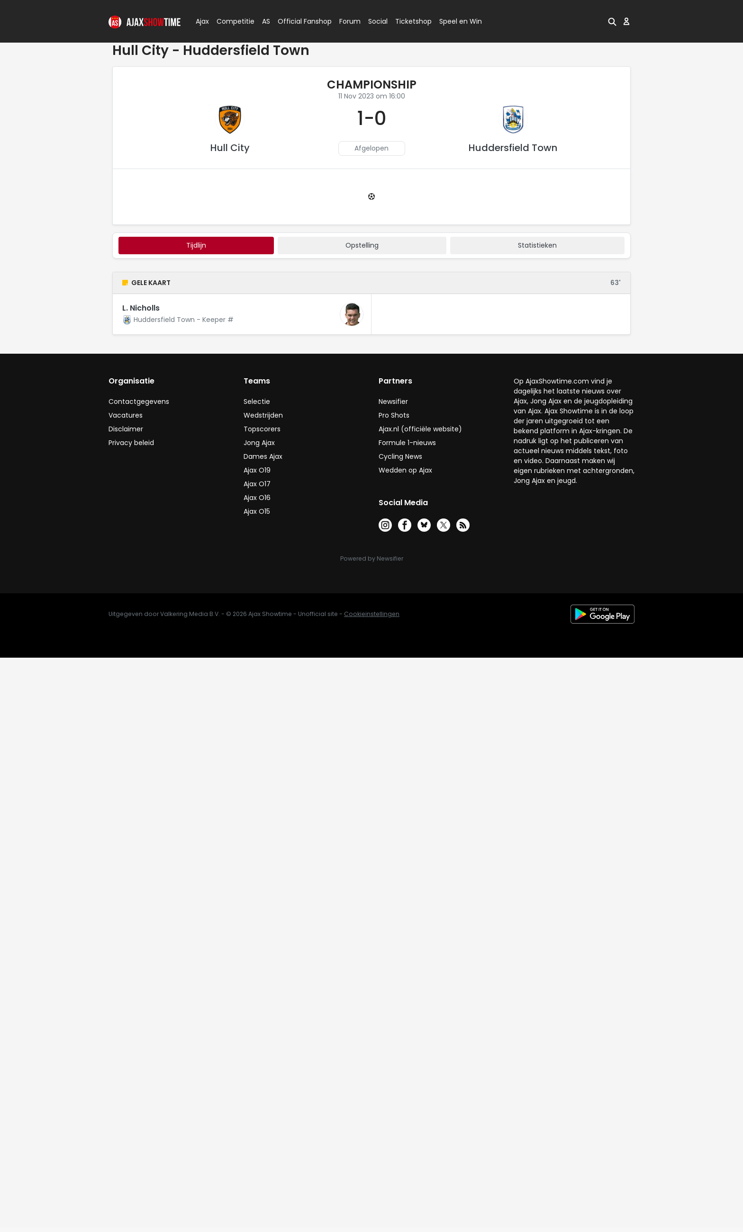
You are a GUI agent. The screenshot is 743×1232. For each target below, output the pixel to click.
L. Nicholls (141, 308)
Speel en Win (460, 21)
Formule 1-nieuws (407, 442)
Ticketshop (413, 21)
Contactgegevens (139, 401)
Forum (350, 21)
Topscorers (262, 429)
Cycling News (400, 456)
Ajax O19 (257, 470)
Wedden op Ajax (405, 470)
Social (376, 21)
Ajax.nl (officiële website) (420, 429)
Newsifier (393, 401)
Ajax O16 (257, 497)
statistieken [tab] (537, 245)
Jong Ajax (259, 442)
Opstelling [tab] (362, 245)
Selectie (257, 401)
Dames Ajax (263, 456)
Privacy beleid (131, 442)
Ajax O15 (257, 511)
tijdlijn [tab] (196, 245)
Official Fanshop (299, 21)
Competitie (232, 21)
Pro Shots (394, 415)
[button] (612, 21)
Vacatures (126, 415)
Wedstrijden (263, 415)
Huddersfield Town (513, 147)
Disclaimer (126, 429)
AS (266, 21)
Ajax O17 (257, 484)
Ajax (202, 21)
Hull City (230, 147)
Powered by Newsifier (371, 558)
